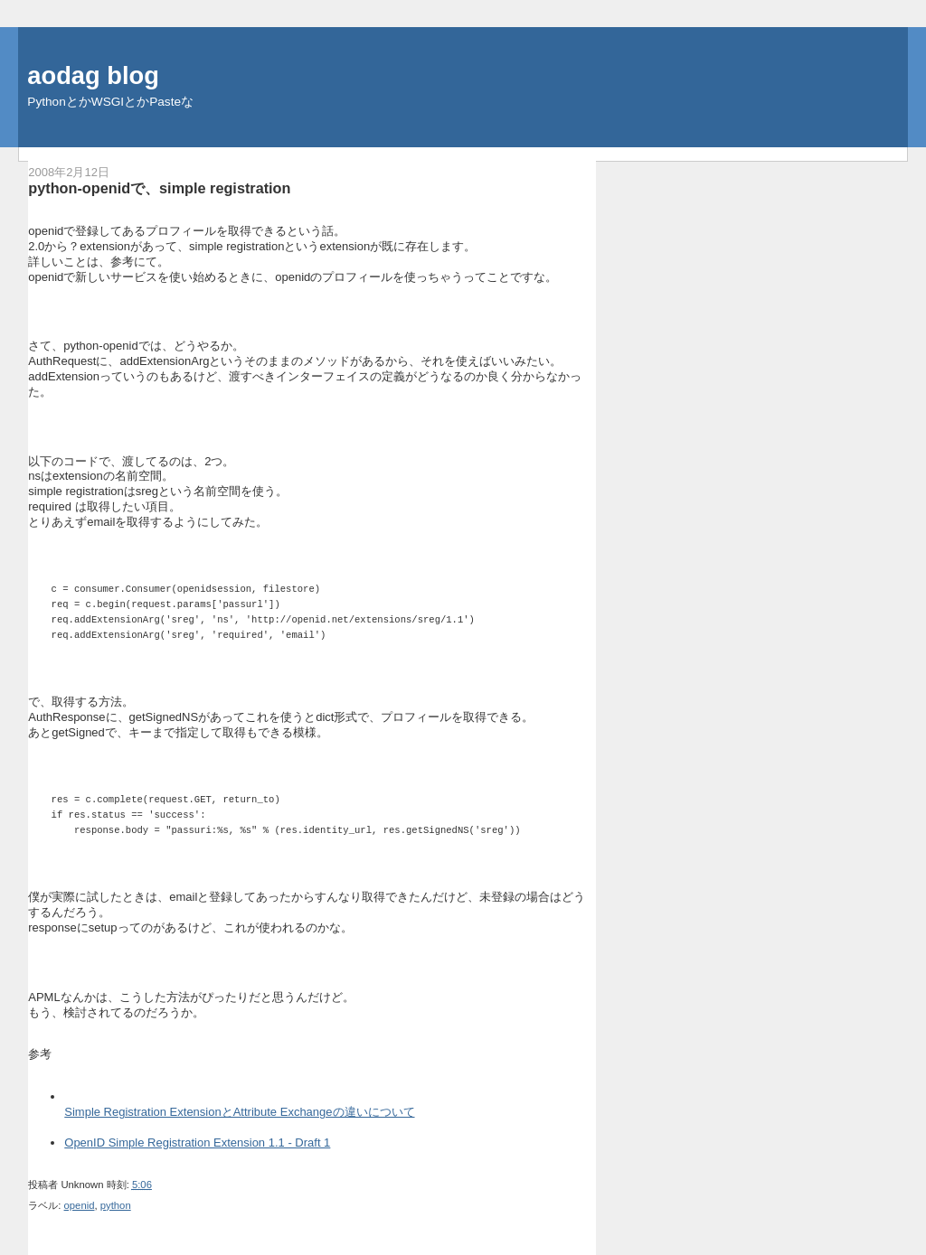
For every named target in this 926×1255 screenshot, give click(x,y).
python (115, 1205)
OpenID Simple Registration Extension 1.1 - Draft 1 (197, 1142)
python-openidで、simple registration (159, 188)
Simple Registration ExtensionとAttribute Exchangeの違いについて (239, 1112)
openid (79, 1205)
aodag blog (93, 75)
